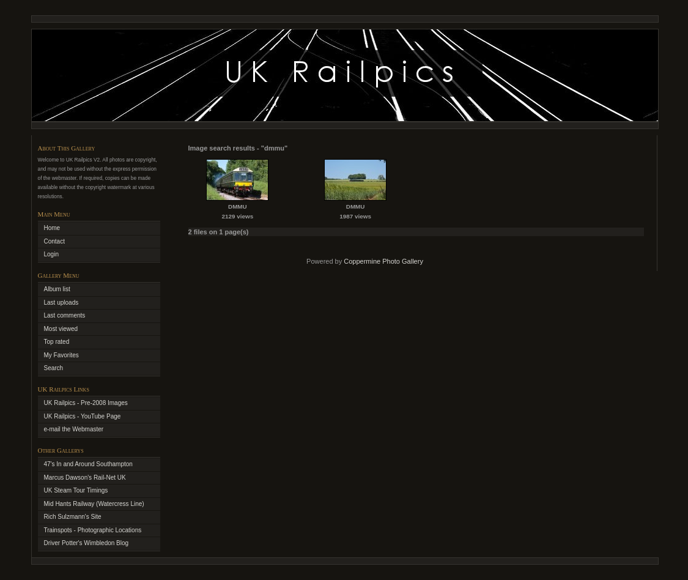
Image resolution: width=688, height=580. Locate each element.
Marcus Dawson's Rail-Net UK (85, 477)
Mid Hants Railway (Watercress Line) (94, 503)
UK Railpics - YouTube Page (82, 416)
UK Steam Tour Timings (76, 490)
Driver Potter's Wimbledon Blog (86, 543)
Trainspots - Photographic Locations (93, 530)
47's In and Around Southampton (88, 464)
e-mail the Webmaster (74, 429)
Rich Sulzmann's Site (73, 516)
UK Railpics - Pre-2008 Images (86, 403)
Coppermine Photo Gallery (383, 261)
